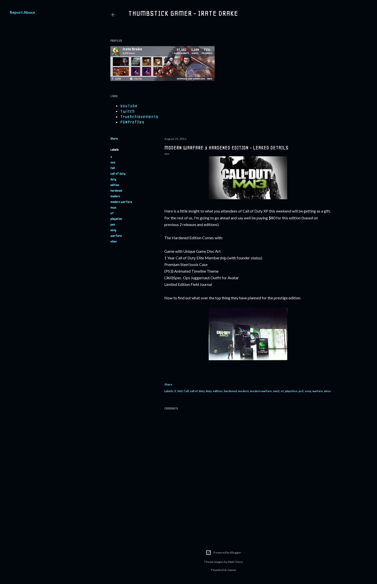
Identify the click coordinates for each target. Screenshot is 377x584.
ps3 (112, 224)
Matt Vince (235, 562)
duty (113, 179)
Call (112, 168)
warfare (116, 236)
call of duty (117, 173)
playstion (116, 219)
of (112, 213)
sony (113, 230)
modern (115, 196)
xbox (113, 241)
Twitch (127, 111)
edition (114, 185)
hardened (116, 190)
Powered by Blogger (223, 553)
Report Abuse (22, 12)
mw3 (113, 207)
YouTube (128, 105)
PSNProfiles (132, 121)
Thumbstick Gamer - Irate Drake (183, 13)
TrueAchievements (139, 116)
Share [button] (114, 138)
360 (113, 162)
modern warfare (121, 202)
